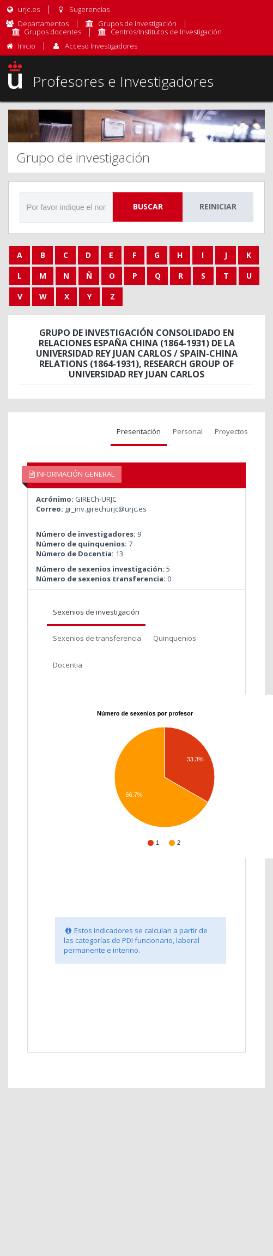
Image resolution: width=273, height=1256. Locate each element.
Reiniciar (217, 206)
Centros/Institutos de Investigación (166, 32)
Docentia (67, 665)
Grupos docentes (52, 32)
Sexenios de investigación (96, 612)
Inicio (26, 46)
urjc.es (22, 9)
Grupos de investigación (137, 23)
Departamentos (43, 23)
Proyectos (231, 431)
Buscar (148, 206)
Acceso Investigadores (101, 46)
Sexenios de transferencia (97, 638)
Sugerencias (82, 9)
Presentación (139, 431)
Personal (188, 431)
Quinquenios (174, 638)
